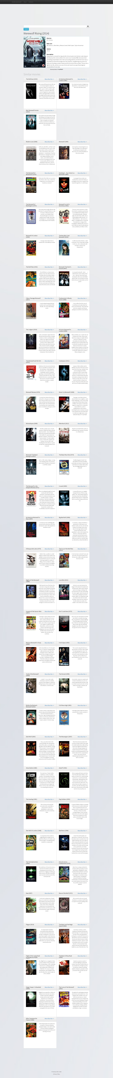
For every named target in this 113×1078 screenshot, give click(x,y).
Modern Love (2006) (31, 142)
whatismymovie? (16, 2)
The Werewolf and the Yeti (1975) (33, 361)
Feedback (31, 2)
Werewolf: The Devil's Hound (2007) (65, 267)
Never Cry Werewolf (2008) (66, 392)
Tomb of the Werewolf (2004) (32, 674)
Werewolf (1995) (63, 142)
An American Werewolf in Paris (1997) (33, 518)
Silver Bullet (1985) (31, 768)
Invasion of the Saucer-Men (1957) (33, 612)
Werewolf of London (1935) (31, 236)
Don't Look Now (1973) (65, 611)
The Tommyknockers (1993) (32, 862)
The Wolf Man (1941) (32, 267)
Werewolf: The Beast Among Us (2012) (32, 455)
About (25, 2)
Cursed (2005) (63, 486)
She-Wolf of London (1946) (33, 830)
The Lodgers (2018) (31, 329)
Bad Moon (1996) (64, 830)
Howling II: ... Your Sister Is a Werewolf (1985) (66, 173)
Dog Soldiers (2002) (64, 799)
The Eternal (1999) (64, 674)
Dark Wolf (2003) (31, 737)
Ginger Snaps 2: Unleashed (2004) (33, 988)
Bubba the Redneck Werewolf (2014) (31, 706)
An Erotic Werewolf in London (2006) (65, 330)
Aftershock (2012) (64, 423)
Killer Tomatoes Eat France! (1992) (31, 1019)
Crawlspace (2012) (64, 361)
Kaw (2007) (29, 893)
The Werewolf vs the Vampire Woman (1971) (32, 487)
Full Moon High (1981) (65, 705)
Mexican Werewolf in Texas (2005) (33, 643)
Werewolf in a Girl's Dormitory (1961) (64, 205)
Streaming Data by (56, 69)
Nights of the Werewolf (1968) (32, 580)
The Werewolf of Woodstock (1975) (31, 173)
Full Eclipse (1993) (64, 643)
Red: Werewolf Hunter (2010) (32, 111)
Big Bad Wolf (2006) (64, 517)
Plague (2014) (30, 924)
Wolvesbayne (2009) (32, 423)
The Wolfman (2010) (32, 79)
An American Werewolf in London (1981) (66, 79)
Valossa (54, 1071)
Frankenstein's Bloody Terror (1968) (65, 299)
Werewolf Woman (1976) (33, 392)
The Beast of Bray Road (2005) (65, 956)
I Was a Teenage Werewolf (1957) (33, 299)
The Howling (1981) (31, 799)
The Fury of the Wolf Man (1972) (66, 549)
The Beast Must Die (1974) (66, 455)
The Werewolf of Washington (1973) (31, 205)
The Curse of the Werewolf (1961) (66, 988)
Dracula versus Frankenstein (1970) (64, 862)
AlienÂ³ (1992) (63, 768)
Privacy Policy (57, 1074)
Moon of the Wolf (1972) (66, 893)
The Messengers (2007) (65, 737)
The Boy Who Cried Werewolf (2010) (64, 236)
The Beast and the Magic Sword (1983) (66, 925)
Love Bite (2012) (63, 580)
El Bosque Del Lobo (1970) (33, 549)
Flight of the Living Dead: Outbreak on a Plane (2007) (33, 957)
